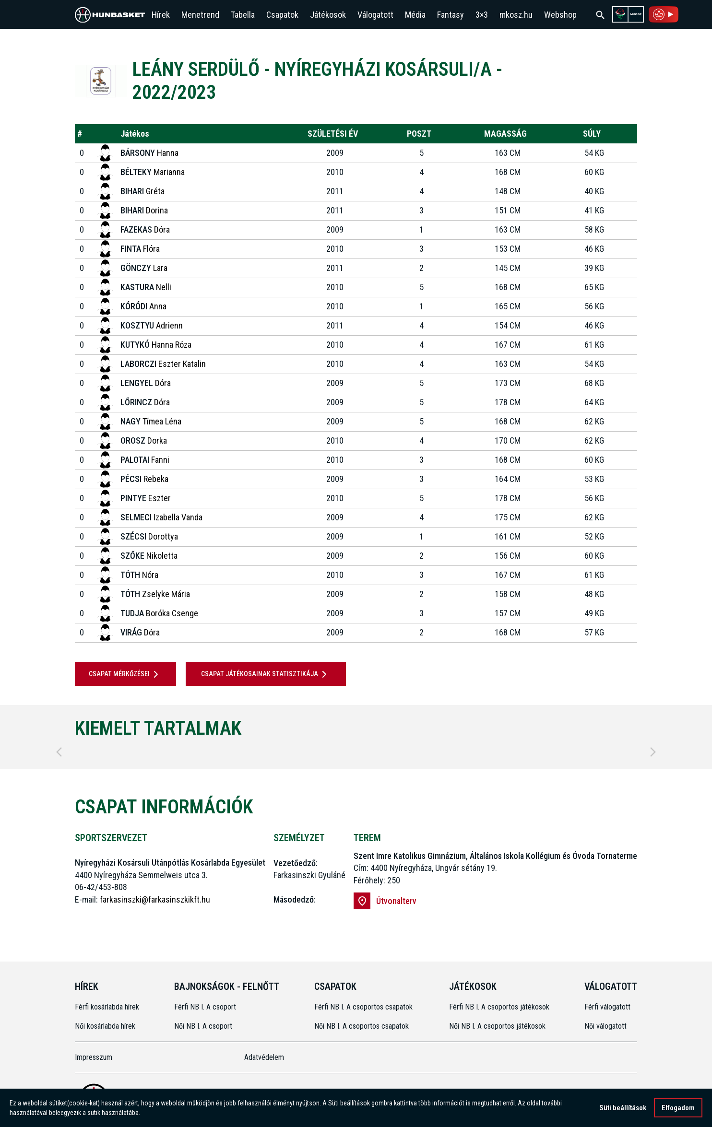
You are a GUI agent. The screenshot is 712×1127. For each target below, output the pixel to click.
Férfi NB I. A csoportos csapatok (364, 1006)
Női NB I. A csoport (203, 1026)
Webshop (560, 15)
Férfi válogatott (607, 1006)
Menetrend (200, 15)
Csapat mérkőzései (125, 674)
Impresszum (93, 1057)
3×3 (481, 15)
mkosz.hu (516, 15)
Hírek (161, 15)
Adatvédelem (264, 1057)
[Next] (653, 752)
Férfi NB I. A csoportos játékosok (499, 1006)
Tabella (243, 15)
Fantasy (450, 15)
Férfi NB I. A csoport (205, 1006)
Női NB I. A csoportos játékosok (497, 1026)
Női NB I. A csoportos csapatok (362, 1026)
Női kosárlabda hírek (105, 1026)
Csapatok (282, 15)
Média (415, 15)
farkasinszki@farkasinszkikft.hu (155, 899)
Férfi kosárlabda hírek (107, 1006)
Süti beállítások (622, 1108)
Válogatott (375, 15)
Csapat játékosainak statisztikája (265, 674)
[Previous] (59, 752)
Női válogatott (605, 1026)
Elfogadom (678, 1108)
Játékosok (328, 15)
